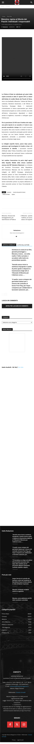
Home (2, 6)
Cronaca (8, 6)
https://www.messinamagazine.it (17, 233)
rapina (13, 194)
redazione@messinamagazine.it (19, 686)
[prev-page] (3, 294)
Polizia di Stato (6, 194)
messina (9, 192)
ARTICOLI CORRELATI (9, 245)
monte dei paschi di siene (19, 192)
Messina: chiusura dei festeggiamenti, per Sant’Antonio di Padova (9, 217)
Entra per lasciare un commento (17, 306)
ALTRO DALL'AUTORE (23, 245)
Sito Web (20, 367)
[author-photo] (17, 227)
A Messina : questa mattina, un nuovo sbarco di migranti (26, 217)
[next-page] (6, 294)
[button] (3, 2)
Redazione (5, 27)
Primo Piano (9, 16)
